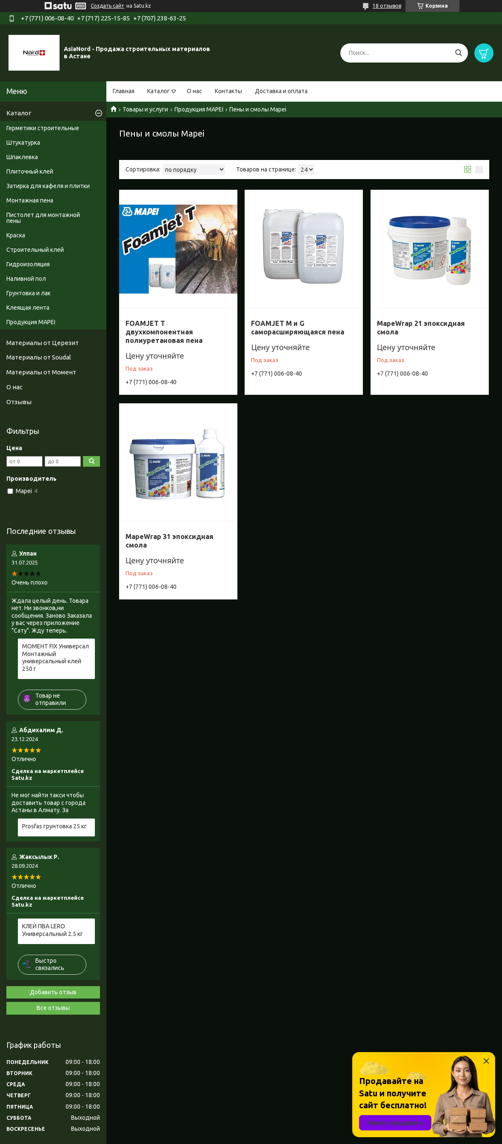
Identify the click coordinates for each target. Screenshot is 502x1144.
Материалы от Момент (41, 372)
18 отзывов (387, 6)
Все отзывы (53, 1007)
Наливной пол (26, 278)
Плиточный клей (29, 171)
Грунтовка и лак (28, 293)
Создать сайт (107, 6)
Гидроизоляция (28, 264)
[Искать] (458, 53)
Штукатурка (23, 142)
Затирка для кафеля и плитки (48, 186)
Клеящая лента (27, 307)
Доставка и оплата (281, 91)
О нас (194, 91)
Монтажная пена (29, 200)
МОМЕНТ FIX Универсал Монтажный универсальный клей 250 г (55, 657)
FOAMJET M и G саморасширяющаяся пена (297, 328)
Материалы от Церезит (42, 342)
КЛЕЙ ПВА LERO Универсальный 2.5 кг (52, 930)
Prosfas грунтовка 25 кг (54, 826)
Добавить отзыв (53, 992)
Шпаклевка (22, 157)
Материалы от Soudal (38, 357)
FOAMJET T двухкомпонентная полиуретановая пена (164, 332)
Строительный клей (35, 249)
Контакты (228, 91)
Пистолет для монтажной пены (43, 217)
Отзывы (18, 401)
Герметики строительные (42, 128)
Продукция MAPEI (198, 109)
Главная (123, 91)
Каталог (158, 91)
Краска (15, 235)
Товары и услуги (145, 109)
